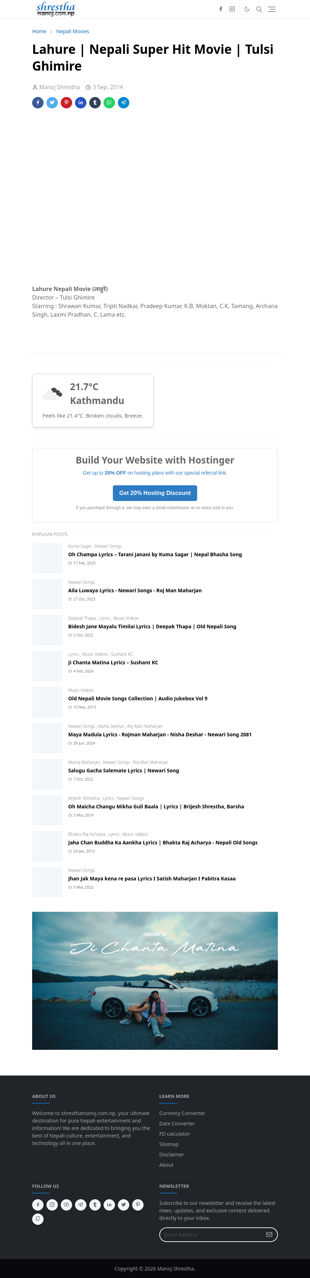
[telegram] (80, 1205)
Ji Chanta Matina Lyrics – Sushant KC (113, 662)
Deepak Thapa (82, 618)
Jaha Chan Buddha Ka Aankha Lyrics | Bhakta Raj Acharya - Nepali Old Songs (163, 842)
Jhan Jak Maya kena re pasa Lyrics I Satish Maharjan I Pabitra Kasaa (152, 878)
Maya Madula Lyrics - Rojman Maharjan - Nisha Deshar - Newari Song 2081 (160, 734)
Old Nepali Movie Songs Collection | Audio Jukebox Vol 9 (138, 698)
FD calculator (174, 1133)
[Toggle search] (259, 9)
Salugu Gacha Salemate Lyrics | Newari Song (123, 770)
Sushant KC (122, 654)
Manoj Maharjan (84, 762)
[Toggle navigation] (272, 9)
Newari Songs (108, 546)
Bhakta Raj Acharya (87, 834)
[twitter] (123, 1205)
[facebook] (220, 9)
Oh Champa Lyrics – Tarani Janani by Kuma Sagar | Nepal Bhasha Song (155, 554)
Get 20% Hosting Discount (155, 493)
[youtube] (66, 1205)
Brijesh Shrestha (84, 798)
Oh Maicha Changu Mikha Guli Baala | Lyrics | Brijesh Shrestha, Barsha (156, 806)
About (166, 1164)
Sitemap (169, 1144)
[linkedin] (109, 1205)
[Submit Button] (269, 1234)
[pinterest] (138, 1205)
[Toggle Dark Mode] (247, 9)
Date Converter (177, 1123)
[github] (38, 1219)
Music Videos (126, 618)
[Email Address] (211, 1234)
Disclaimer (171, 1154)
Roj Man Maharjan (144, 726)
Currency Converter (182, 1113)
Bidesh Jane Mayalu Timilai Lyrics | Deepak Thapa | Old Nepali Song (152, 626)
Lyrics (105, 618)
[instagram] (232, 9)
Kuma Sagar (80, 546)
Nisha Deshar (111, 726)
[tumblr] (95, 1205)
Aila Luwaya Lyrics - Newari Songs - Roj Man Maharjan (135, 590)
